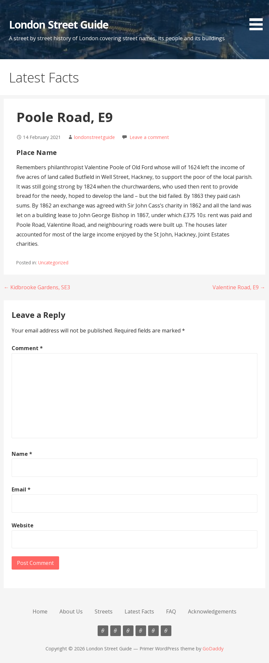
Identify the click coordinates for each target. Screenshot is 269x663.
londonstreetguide (94, 137)
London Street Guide (58, 24)
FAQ (171, 611)
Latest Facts (139, 611)
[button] (258, 16)
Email (21, 489)
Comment (27, 348)
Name (22, 454)
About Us (71, 611)
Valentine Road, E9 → (239, 287)
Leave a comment (149, 137)
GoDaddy (213, 648)
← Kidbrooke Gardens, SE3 (37, 287)
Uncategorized (53, 262)
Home (40, 611)
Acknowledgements (212, 611)
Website (23, 525)
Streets (104, 611)
